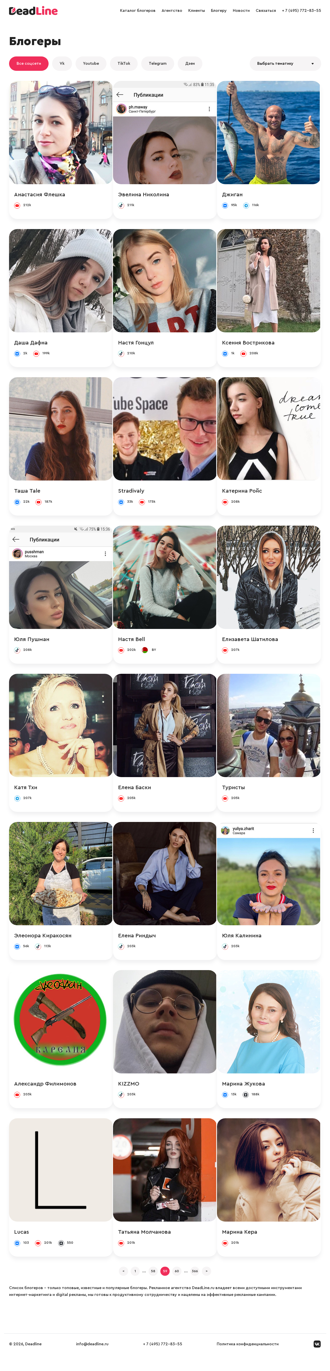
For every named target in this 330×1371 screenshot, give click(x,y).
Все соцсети (29, 63)
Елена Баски (135, 793)
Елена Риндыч (137, 943)
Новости (241, 11)
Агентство (172, 11)
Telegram (158, 63)
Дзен (190, 63)
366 (204, 1285)
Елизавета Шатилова (251, 644)
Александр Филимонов (45, 1093)
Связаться (266, 11)
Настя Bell (132, 644)
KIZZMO (129, 1093)
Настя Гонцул (136, 344)
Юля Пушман (31, 644)
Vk (62, 63)
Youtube (91, 63)
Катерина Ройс (243, 494)
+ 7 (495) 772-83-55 (301, 11)
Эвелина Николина (144, 195)
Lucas (21, 1243)
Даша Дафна (31, 344)
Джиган (233, 195)
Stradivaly (132, 494)
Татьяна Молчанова (145, 1243)
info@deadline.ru (92, 1361)
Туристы (234, 793)
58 (148, 1285)
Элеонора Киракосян (42, 943)
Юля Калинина (243, 943)
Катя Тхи (25, 793)
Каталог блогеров (138, 11)
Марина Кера (240, 1243)
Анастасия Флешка (39, 195)
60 (181, 1285)
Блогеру (219, 11)
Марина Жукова (244, 1093)
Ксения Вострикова (249, 344)
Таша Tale (27, 494)
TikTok (124, 63)
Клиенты (196, 11)
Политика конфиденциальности (248, 1361)
